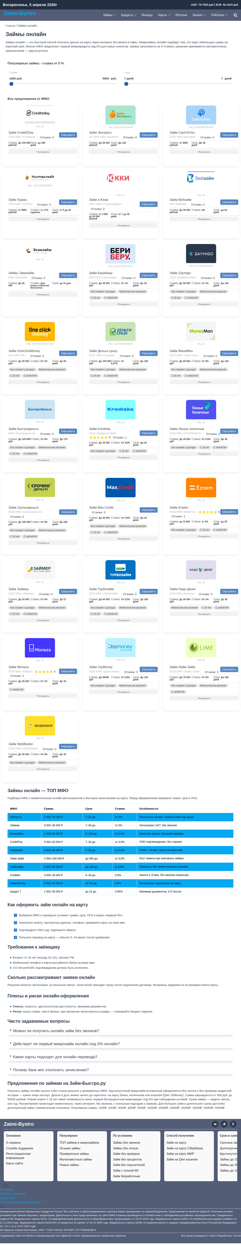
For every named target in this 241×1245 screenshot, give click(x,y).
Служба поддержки (19, 1149)
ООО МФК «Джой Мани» (104, 672)
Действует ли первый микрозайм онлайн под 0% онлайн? (66, 1045)
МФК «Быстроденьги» (22, 434)
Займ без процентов (127, 1161)
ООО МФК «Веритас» (183, 512)
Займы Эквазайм (21, 273)
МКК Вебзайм (178, 204)
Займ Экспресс (100, 132)
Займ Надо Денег (183, 590)
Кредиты (127, 15)
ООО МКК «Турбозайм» (103, 594)
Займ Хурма (17, 200)
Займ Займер (18, 590)
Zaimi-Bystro (20, 13)
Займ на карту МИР (180, 1155)
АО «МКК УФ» (17, 355)
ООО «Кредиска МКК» (103, 434)
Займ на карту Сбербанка (184, 1149)
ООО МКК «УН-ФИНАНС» (186, 434)
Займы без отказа (125, 1149)
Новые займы (69, 1166)
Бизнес (198, 15)
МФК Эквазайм (17, 277)
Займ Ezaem (179, 508)
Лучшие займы (69, 1149)
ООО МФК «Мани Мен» (184, 355)
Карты (162, 15)
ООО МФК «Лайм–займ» (185, 672)
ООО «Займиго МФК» (183, 277)
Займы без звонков (126, 1144)
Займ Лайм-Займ (182, 668)
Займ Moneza (18, 668)
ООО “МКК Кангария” (183, 137)
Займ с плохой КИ (125, 1172)
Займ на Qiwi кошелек (182, 1161)
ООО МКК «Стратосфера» (105, 204)
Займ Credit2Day (20, 132)
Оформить (68, 134)
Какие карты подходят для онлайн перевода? (55, 1058)
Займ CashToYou (182, 132)
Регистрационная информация (18, 1157)
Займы (108, 15)
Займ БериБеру (101, 273)
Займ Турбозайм (101, 590)
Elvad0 (237, 1237)
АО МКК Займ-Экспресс (104, 137)
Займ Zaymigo (180, 273)
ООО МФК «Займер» (21, 594)
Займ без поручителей (129, 1166)
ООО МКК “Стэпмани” (22, 137)
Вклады (147, 15)
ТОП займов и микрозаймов (79, 1144)
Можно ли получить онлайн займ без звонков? (56, 1032)
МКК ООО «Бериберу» (103, 277)
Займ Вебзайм (180, 200)
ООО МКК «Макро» (20, 672)
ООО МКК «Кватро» (182, 594)
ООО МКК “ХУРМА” (20, 204)
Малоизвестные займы (75, 1161)
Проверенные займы (74, 1155)
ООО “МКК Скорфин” (102, 355)
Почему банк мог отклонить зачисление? (51, 1071)
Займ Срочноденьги (23, 508)
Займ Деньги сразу (103, 351)
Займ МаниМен (181, 351)
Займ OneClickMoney (24, 351)
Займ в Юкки (98, 200)
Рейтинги (217, 15)
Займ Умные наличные (187, 429)
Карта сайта (14, 1165)
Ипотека (181, 15)
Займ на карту (176, 1144)
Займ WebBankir (20, 745)
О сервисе (13, 1144)
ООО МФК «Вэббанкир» (23, 749)
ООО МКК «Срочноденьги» (25, 512)
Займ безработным (126, 1177)
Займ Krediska (99, 429)
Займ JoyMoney (101, 668)
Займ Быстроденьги (23, 429)
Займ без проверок (126, 1155)
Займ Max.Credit (101, 508)
